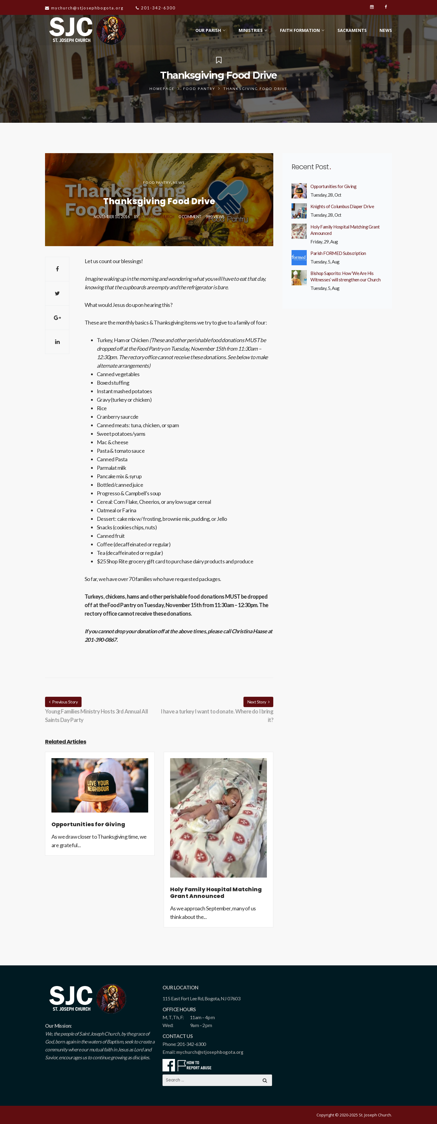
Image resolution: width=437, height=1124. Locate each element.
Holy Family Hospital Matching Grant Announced (344, 230)
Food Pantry (199, 89)
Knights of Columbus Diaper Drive (342, 206)
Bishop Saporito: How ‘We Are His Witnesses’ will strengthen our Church (345, 276)
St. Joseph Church (156, 216)
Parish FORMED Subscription (338, 253)
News (178, 182)
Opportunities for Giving (333, 186)
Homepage (162, 89)
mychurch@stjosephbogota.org (209, 1052)
